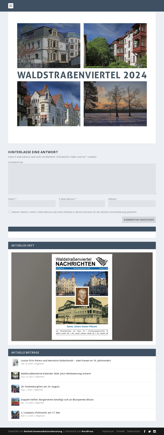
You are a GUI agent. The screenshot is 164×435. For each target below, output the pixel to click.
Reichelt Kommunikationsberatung (43, 431)
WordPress (87, 431)
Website (112, 198)
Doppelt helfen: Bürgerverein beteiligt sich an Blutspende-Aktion (57, 399)
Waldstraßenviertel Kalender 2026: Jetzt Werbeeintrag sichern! (56, 373)
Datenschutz (133, 431)
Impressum (108, 431)
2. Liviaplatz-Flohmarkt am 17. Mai (40, 412)
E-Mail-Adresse (67, 198)
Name (12, 198)
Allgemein (39, 363)
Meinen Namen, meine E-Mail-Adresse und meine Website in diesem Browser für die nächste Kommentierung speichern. (74, 211)
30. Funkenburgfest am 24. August (40, 386)
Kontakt (120, 431)
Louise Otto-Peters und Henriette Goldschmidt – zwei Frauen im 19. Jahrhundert (66, 360)
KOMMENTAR (15, 162)
